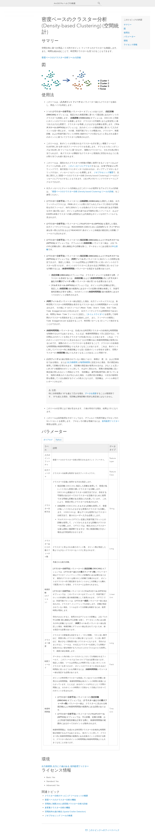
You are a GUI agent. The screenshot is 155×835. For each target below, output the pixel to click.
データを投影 (91, 393)
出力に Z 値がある (61, 766)
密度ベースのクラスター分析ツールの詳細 (61, 57)
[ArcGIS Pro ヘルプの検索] (75, 3)
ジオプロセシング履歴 (103, 172)
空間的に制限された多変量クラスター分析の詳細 (66, 804)
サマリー (128, 24)
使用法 (127, 32)
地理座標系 (85, 362)
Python (59, 440)
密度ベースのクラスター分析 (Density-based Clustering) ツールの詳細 (82, 191)
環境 (126, 40)
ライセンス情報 (130, 44)
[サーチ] (99, 3)
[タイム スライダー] (95, 314)
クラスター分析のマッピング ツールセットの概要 (66, 796)
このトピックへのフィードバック (104, 830)
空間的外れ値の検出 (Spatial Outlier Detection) (65, 811)
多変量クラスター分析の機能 (57, 807)
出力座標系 (47, 766)
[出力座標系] (72, 362)
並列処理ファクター (110, 421)
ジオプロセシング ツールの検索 (58, 815)
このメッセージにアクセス (79, 166)
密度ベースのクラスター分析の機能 (60, 800)
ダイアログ (48, 440)
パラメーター (129, 36)
